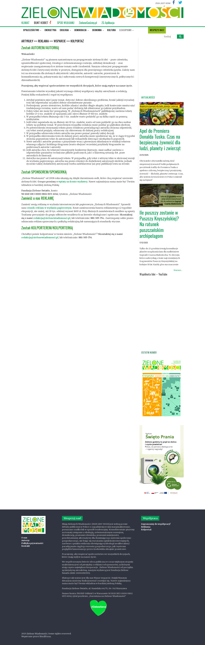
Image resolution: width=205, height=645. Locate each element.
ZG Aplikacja (108, 23)
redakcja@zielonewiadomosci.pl (51, 218)
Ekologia (64, 30)
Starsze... (178, 270)
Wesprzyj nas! (157, 30)
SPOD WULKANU (65, 23)
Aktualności (148, 97)
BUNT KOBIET (43, 23)
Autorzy (25, 540)
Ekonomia (97, 30)
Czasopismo (125, 30)
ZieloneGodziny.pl (88, 23)
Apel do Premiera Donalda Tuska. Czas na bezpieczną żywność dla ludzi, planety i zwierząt (160, 139)
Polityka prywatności (32, 543)
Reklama (145, 527)
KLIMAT (25, 23)
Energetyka (50, 30)
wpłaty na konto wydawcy (73, 181)
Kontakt (25, 546)
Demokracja (80, 30)
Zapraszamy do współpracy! (155, 524)
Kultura (111, 30)
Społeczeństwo (31, 30)
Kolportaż (146, 529)
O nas (24, 537)
